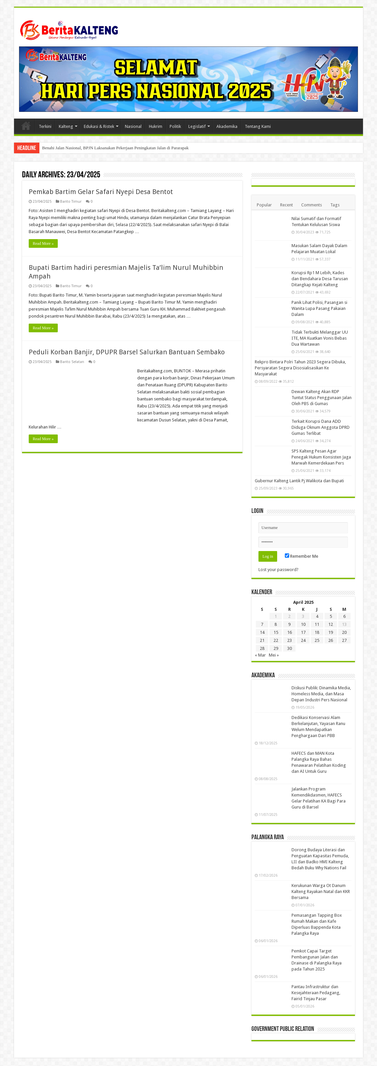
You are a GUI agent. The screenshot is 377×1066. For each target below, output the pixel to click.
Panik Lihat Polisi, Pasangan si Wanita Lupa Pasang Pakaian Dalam (319, 308)
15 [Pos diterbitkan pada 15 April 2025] (275, 632)
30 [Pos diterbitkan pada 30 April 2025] (289, 648)
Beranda (26, 126)
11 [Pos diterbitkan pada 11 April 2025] (317, 624)
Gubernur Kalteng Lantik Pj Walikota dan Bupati (299, 480)
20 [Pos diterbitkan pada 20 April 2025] (344, 632)
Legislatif (197, 126)
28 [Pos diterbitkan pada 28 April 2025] (262, 648)
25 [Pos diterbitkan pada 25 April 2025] (317, 640)
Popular (264, 204)
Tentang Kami (258, 126)
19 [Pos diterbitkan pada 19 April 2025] (330, 632)
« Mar (260, 655)
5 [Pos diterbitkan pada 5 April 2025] (331, 616)
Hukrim (155, 126)
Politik (175, 126)
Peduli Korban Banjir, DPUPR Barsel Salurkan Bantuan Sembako (127, 352)
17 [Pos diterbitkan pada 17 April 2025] (303, 632)
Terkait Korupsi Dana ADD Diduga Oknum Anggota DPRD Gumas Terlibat (321, 427)
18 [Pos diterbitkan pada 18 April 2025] (317, 632)
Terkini (45, 126)
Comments (311, 204)
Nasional (133, 126)
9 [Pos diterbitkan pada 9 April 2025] (289, 624)
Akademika (226, 126)
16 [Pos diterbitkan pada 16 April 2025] (289, 632)
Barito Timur (70, 201)
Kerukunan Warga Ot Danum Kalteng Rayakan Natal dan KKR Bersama (321, 891)
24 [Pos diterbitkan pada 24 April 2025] (303, 640)
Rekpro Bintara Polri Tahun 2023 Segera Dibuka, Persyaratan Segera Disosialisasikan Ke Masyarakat (300, 367)
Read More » (43, 243)
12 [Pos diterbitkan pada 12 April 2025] (330, 624)
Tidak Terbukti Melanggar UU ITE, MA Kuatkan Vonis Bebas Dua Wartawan (320, 338)
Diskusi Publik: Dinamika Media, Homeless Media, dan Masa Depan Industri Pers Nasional (321, 693)
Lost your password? (278, 569)
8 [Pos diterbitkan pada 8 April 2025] (275, 624)
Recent (286, 204)
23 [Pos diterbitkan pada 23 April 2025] (289, 640)
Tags (335, 204)
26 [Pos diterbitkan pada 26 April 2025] (330, 640)
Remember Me (301, 556)
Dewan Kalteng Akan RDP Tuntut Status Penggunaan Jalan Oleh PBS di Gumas (322, 397)
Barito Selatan (72, 362)
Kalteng (66, 126)
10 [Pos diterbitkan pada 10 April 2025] (303, 624)
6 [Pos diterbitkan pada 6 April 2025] (344, 616)
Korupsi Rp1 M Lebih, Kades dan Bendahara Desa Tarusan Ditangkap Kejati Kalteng (320, 278)
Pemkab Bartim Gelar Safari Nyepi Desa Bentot (101, 192)
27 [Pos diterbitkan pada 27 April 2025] (344, 640)
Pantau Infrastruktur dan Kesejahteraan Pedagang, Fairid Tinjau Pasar (316, 992)
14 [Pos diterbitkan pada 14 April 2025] (262, 632)
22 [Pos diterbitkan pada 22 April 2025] (275, 640)
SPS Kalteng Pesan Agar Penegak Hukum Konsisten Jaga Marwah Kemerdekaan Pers (321, 457)
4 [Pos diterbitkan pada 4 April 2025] (317, 616)
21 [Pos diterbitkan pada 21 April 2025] (262, 640)
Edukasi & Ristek (99, 126)
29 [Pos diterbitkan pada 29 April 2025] (275, 648)
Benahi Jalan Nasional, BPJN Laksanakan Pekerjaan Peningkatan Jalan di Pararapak (115, 147)
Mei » (274, 655)
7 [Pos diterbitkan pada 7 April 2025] (262, 624)
